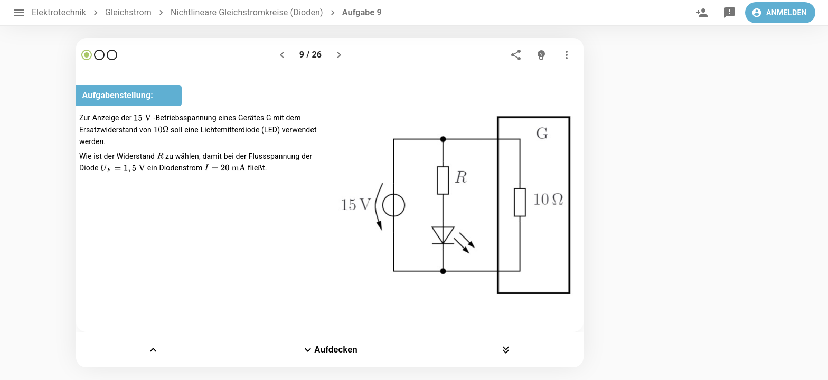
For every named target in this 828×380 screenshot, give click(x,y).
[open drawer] (19, 12)
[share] (516, 55)
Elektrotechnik (59, 12)
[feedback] (729, 12)
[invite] (701, 12)
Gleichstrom (128, 12)
